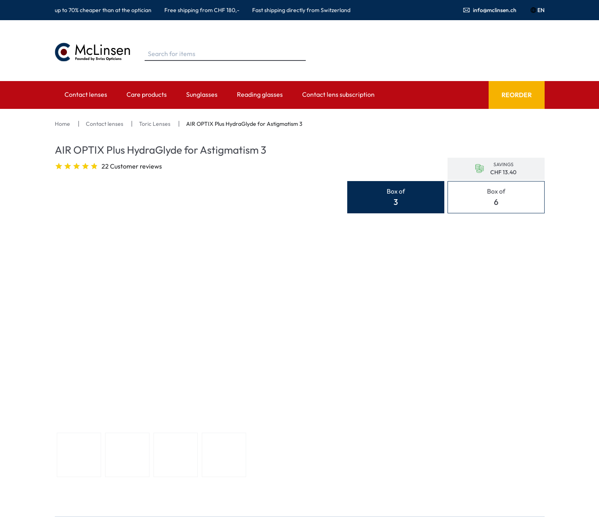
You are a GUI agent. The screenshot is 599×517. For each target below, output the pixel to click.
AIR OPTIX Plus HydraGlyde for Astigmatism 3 (244, 123)
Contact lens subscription (338, 94)
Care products (146, 94)
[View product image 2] (127, 455)
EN (537, 10)
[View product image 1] (79, 455)
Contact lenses (85, 94)
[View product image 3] (175, 455)
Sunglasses (202, 94)
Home (63, 123)
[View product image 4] (224, 455)
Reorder (517, 95)
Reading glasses (260, 94)
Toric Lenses (155, 123)
